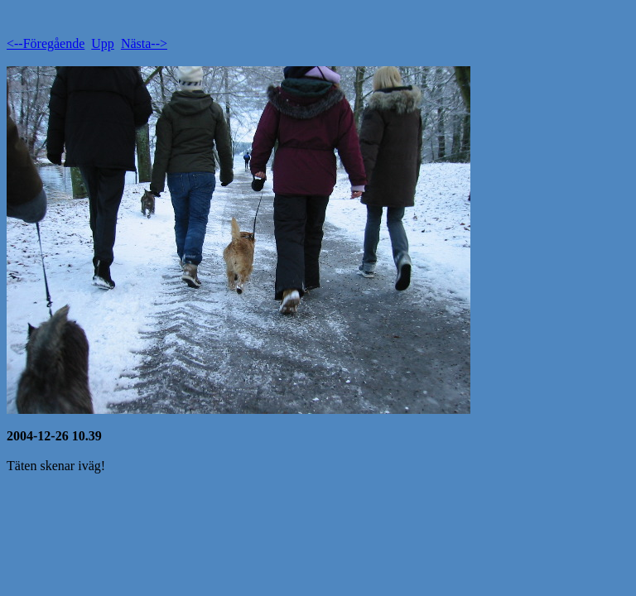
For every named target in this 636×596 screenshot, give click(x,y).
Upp (102, 43)
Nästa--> (144, 43)
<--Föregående (45, 43)
